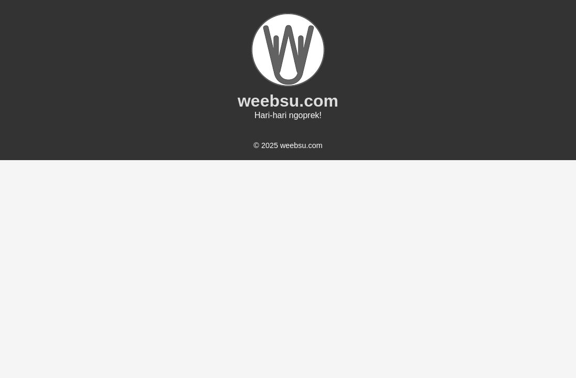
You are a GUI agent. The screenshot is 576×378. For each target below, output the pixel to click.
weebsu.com (288, 100)
